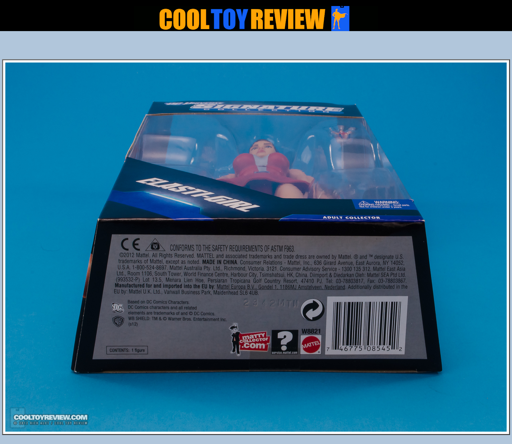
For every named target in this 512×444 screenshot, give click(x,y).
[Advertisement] (256, 47)
